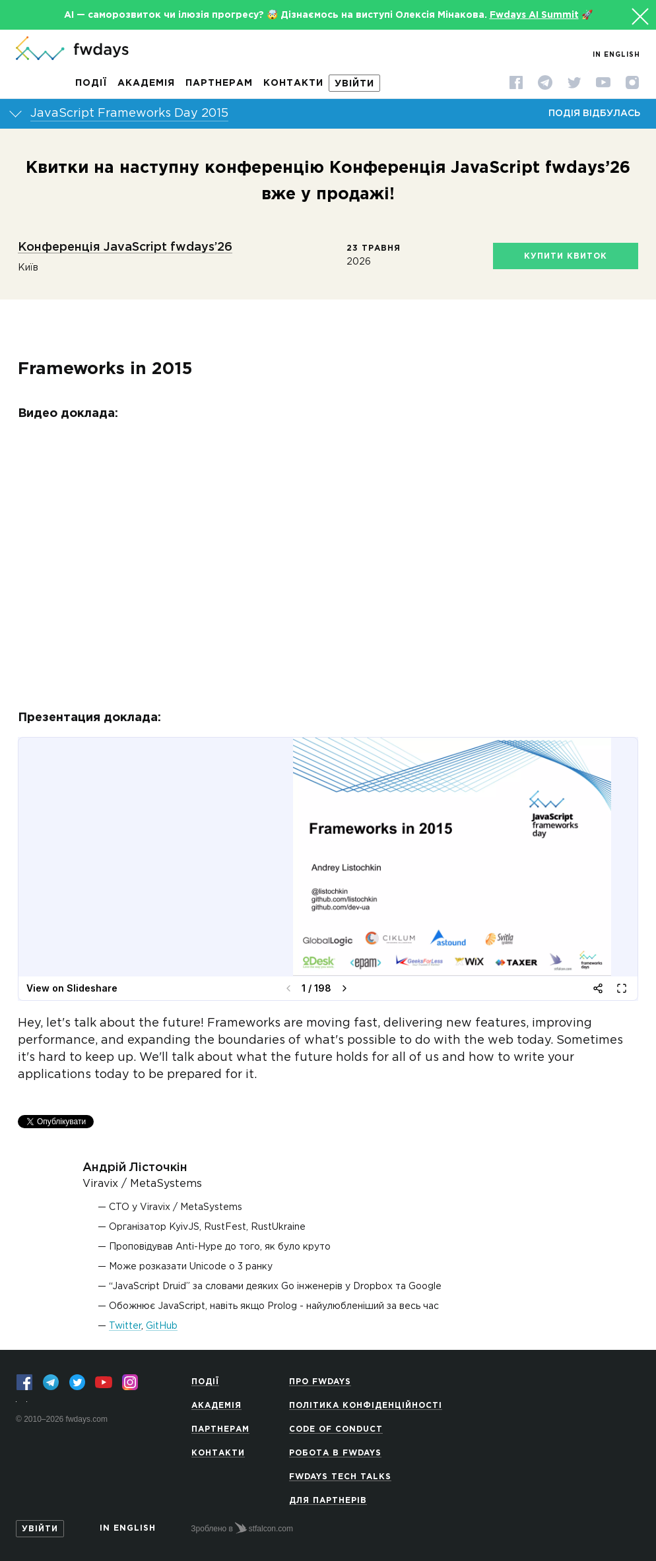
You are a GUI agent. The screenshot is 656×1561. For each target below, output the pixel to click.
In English (616, 55)
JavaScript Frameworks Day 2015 (129, 113)
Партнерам (219, 83)
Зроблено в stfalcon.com (242, 1528)
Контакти (293, 83)
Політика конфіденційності (365, 1405)
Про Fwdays (320, 1382)
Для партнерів (328, 1500)
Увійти (354, 84)
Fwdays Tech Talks (340, 1477)
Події (91, 83)
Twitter (125, 1326)
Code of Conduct (336, 1429)
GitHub (162, 1326)
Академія (146, 83)
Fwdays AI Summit (534, 15)
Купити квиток (565, 256)
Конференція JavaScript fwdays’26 (125, 247)
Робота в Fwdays (335, 1453)
